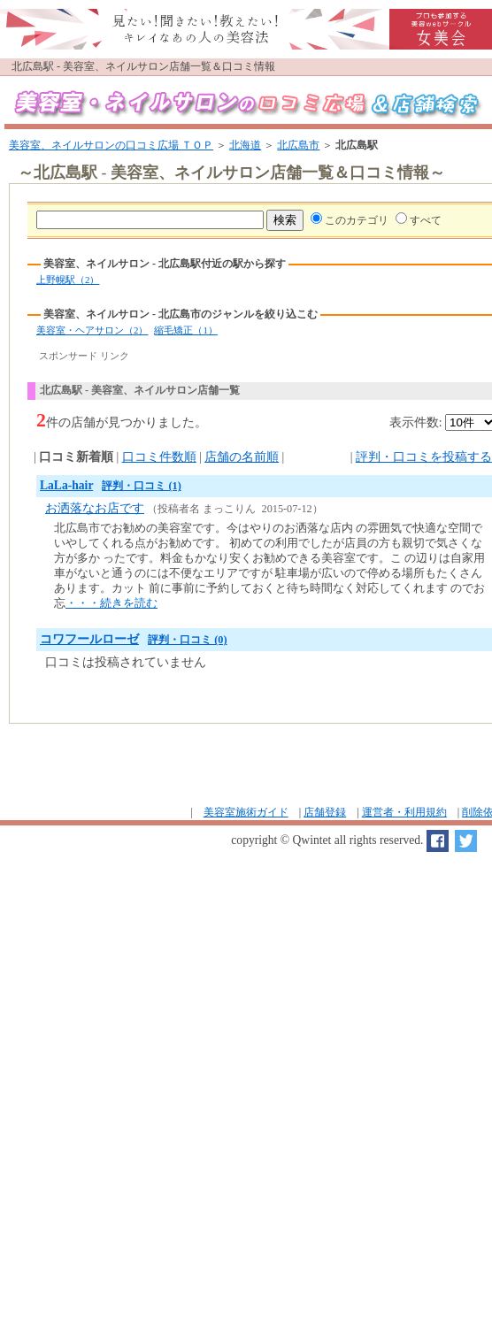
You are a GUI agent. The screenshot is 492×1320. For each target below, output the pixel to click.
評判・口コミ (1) (141, 486)
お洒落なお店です (94, 508)
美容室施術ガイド (246, 812)
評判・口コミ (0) (187, 639)
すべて (426, 220)
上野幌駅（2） (67, 279)
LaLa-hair (66, 485)
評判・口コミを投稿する (424, 457)
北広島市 (298, 145)
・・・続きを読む (111, 603)
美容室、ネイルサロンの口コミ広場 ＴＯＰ (111, 145)
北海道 (245, 145)
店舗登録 (325, 812)
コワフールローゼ (89, 639)
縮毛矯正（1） (185, 330)
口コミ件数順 (159, 457)
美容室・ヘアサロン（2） (92, 330)
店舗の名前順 (241, 457)
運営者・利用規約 (404, 812)
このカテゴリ (356, 220)
